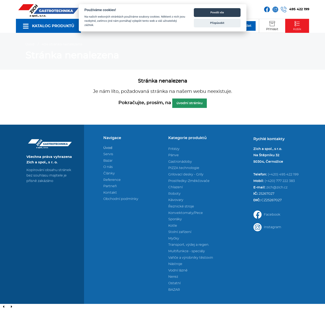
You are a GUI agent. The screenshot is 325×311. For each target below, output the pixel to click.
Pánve (173, 155)
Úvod (29, 44)
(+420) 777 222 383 (280, 181)
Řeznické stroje (181, 206)
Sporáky (175, 219)
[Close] (19, 307)
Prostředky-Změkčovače (189, 181)
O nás (108, 167)
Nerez (173, 276)
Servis (108, 154)
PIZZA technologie (183, 168)
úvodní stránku (189, 103)
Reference (112, 180)
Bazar (108, 160)
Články (109, 173)
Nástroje (175, 264)
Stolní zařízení (179, 232)
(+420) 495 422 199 (283, 174)
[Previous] (4, 307)
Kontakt (110, 192)
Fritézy (174, 149)
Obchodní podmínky (120, 199)
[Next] (11, 307)
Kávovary (175, 200)
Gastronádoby (180, 161)
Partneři (110, 186)
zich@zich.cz (276, 187)
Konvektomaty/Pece (185, 213)
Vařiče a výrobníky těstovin (190, 257)
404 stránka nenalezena (61, 44)
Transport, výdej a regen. (188, 244)
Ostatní (174, 283)
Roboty (174, 193)
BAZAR (174, 289)
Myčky (173, 238)
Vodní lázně (178, 270)
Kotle (172, 225)
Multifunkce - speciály (186, 251)
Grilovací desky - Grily (185, 174)
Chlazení (175, 187)
